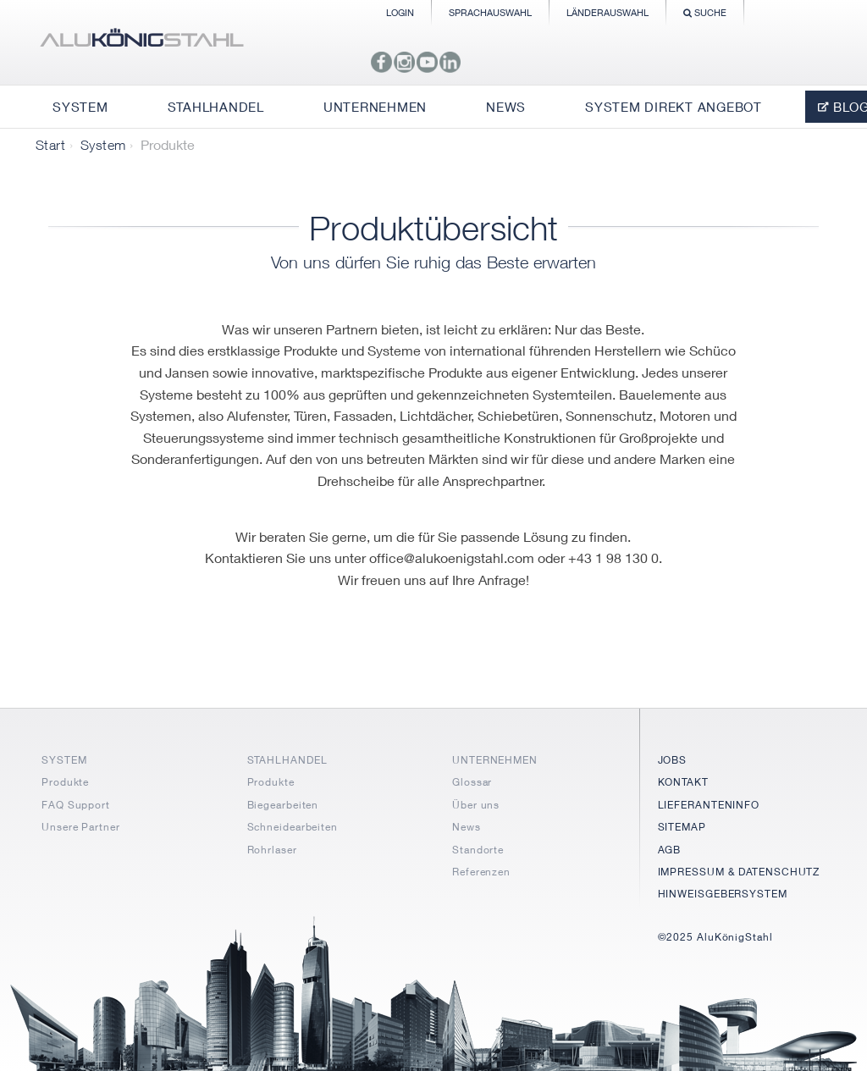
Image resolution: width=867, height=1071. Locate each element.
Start (50, 144)
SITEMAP (682, 826)
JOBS (673, 760)
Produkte (65, 782)
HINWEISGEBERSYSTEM (722, 893)
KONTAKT (683, 782)
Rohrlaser (272, 849)
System (102, 144)
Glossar (472, 782)
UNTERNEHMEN (495, 760)
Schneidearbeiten (292, 826)
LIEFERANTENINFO (709, 804)
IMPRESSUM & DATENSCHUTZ (739, 871)
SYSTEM (63, 760)
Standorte (478, 849)
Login (400, 12)
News (466, 826)
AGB (670, 849)
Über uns (476, 804)
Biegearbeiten (283, 804)
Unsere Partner (80, 826)
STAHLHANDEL (287, 760)
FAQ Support (75, 804)
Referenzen (481, 871)
